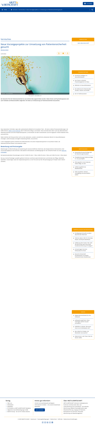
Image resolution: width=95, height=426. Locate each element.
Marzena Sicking (4, 50)
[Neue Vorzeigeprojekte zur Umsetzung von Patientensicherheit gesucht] (44, 9)
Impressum (33, 419)
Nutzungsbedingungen (43, 419)
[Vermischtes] (22, 9)
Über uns (9, 403)
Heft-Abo (60, 419)
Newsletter (10, 406)
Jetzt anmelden (40, 410)
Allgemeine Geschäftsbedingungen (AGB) (17, 410)
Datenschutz (53, 419)
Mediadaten (10, 405)
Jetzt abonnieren (82, 43)
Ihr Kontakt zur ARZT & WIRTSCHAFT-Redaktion (19, 408)
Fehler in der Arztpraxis (14, 130)
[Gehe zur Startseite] (14, 9)
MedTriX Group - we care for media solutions (18, 411)
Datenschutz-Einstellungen (70, 419)
